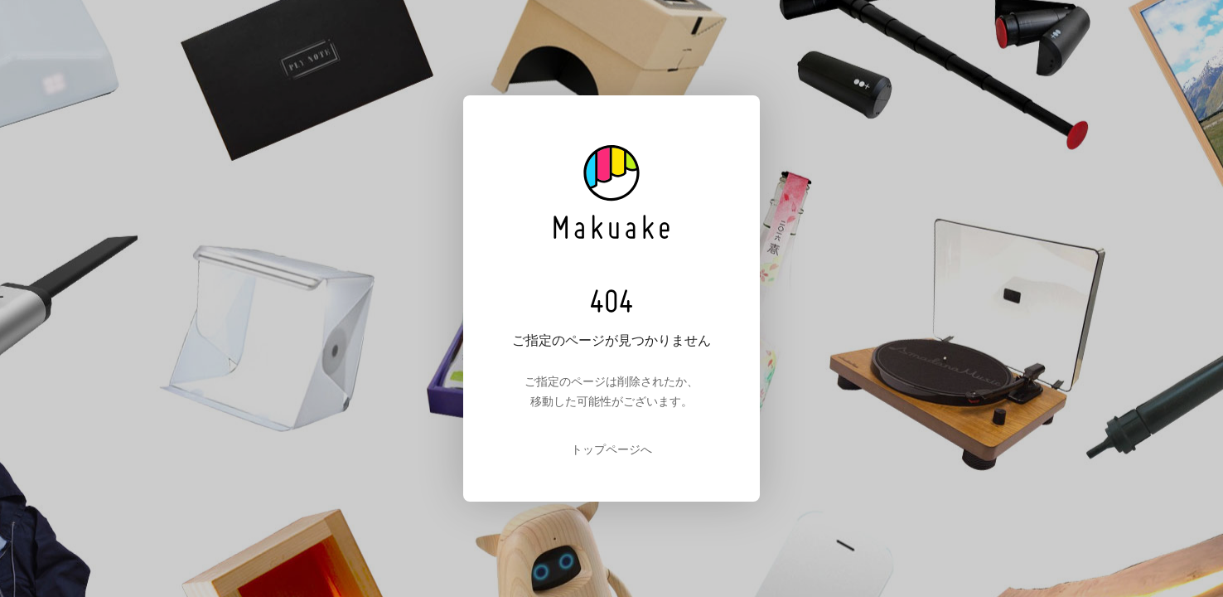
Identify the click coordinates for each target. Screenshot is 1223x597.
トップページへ (611, 449)
